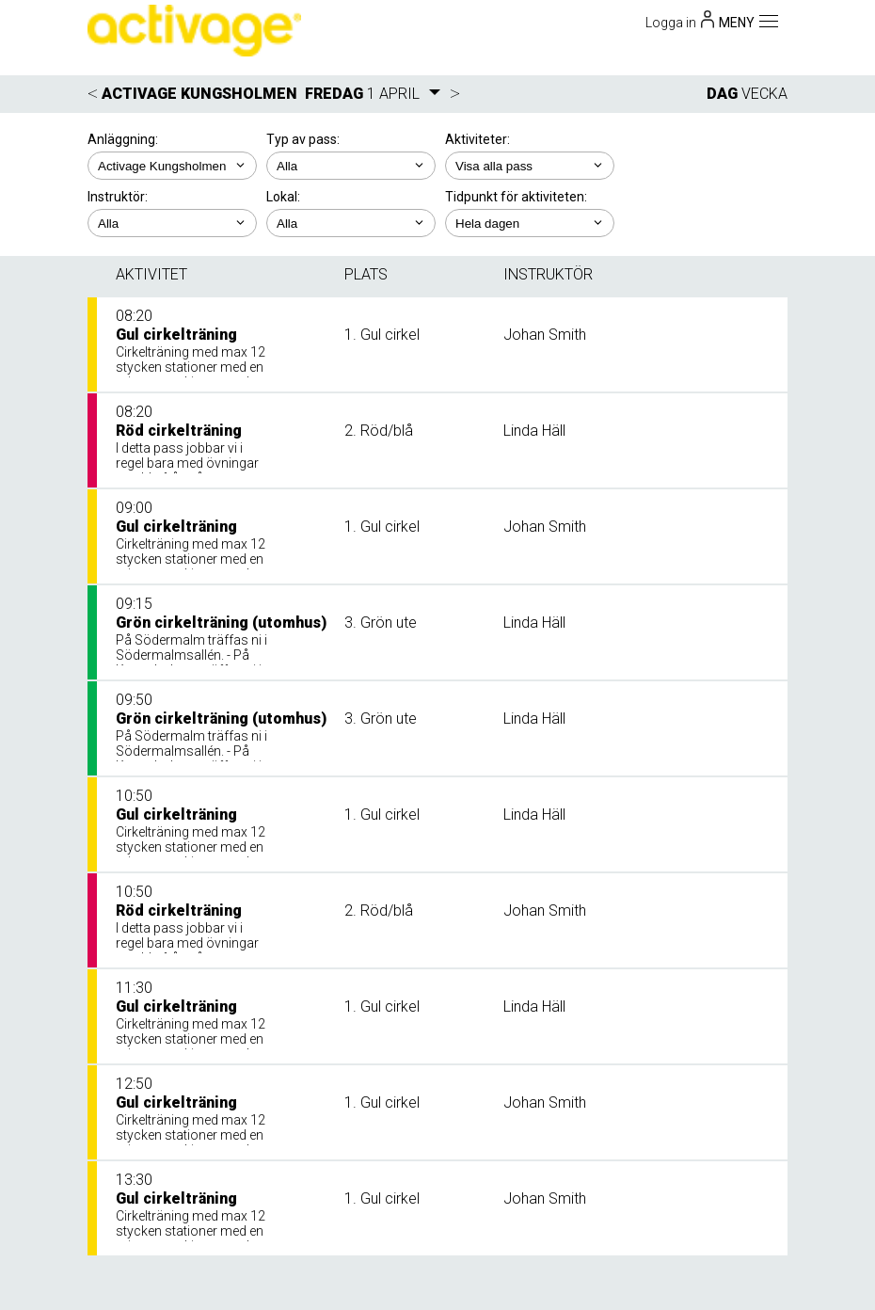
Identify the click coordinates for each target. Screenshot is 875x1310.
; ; (351, 166)
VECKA (764, 94)
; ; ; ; (172, 223)
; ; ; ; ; (529, 166)
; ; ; (351, 223)
